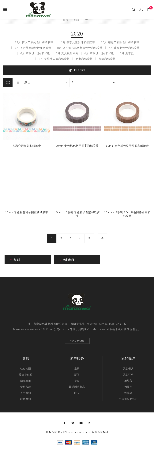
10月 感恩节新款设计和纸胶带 (120, 42)
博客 (77, 380)
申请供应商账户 (128, 399)
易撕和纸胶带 (84, 59)
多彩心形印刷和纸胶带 (27, 146)
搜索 (77, 368)
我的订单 (128, 374)
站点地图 (25, 368)
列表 (17, 82)
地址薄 (128, 380)
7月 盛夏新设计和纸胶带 (124, 48)
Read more (77, 340)
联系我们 (25, 399)
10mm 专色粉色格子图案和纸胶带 (26, 212)
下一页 (102, 238)
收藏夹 (128, 393)
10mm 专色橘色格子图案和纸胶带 (127, 146)
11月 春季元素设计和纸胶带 (77, 42)
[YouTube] (81, 423)
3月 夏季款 (127, 53)
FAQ (77, 393)
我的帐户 (128, 368)
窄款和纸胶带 (107, 59)
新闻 (77, 374)
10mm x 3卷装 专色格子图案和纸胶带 (77, 214)
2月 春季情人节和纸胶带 (54, 59)
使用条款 (25, 387)
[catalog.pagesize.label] (93, 82)
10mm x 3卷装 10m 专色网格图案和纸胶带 (127, 214)
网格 (8, 82)
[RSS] (89, 423)
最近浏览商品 (77, 387)
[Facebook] (65, 423)
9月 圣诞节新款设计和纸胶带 (32, 48)
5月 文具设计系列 (67, 53)
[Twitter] (73, 423)
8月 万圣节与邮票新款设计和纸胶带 (80, 48)
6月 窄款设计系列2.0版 (35, 53)
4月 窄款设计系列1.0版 (99, 53)
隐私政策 (25, 380)
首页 (65, 19)
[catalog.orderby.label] (45, 82)
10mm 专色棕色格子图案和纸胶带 (77, 146)
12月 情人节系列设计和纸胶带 (34, 42)
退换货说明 (25, 374)
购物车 (128, 387)
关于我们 (25, 393)
